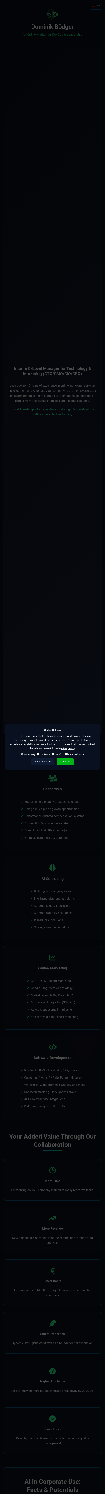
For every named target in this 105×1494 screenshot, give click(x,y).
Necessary (28, 754)
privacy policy (68, 748)
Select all (65, 761)
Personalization (74, 754)
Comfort (57, 754)
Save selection (43, 761)
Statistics (43, 754)
